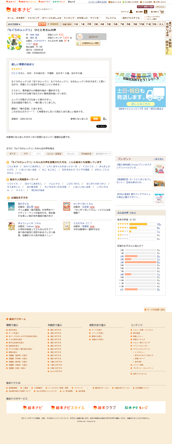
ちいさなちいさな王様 (55, 187)
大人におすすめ (56, 371)
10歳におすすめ (56, 362)
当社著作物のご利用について (20, 391)
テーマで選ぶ (97, 330)
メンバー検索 (138, 365)
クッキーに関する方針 (97, 2)
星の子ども (23, 204)
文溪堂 (85, 207)
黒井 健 (33, 38)
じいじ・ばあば (54, 154)
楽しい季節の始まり (22, 64)
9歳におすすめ (55, 358)
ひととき (15, 73)
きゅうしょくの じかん (29, 223)
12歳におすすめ (56, 368)
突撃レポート (140, 358)
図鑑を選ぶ (13, 352)
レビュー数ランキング (141, 342)
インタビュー (140, 352)
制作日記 (138, 362)
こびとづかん (73, 184)
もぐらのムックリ (19, 30)
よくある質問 (67, 391)
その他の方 (86, 154)
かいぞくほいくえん (83, 204)
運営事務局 (13, 388)
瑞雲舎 (85, 226)
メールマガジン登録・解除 (58, 388)
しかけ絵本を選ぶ (15, 339)
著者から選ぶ (97, 336)
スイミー (20, 190)
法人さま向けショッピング (46, 391)
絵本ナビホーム (17, 319)
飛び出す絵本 (38, 190)
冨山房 (30, 207)
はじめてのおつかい (96, 184)
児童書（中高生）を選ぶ (18, 365)
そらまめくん (13, 187)
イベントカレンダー (140, 346)
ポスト (102, 126)
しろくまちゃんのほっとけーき (62, 166)
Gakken (30, 226)
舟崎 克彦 (34, 35)
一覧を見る (158, 159)
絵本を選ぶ (13, 330)
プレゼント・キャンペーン (143, 368)
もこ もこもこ (49, 170)
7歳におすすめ (55, 352)
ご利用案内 (38, 388)
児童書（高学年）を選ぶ (18, 362)
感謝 (95, 118)
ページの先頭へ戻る (156, 310)
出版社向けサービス (122, 388)
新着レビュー (138, 336)
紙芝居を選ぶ (14, 346)
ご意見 (25, 388)
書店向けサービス (102, 388)
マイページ (78, 388)
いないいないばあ (28, 170)
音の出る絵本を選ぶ (16, 342)
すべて (13, 154)
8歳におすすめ (55, 355)
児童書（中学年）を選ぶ (18, 358)
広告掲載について (142, 388)
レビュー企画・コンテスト (143, 330)
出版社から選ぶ (97, 339)
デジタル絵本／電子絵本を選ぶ (20, 349)
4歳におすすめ (55, 342)
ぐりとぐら (88, 166)
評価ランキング (139, 339)
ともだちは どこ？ (82, 223)
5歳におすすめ (55, 346)
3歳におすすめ (55, 339)
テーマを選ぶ (14, 333)
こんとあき (12, 166)
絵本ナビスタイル (140, 374)
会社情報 (81, 391)
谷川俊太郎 (32, 187)
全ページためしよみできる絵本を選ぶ (23, 336)
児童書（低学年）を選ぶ (18, 355)
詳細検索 (54, 24)
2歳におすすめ (55, 336)
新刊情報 (136, 333)
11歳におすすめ (56, 365)
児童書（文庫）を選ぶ (17, 368)
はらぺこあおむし (32, 166)
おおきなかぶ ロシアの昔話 (75, 170)
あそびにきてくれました (144, 355)
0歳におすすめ (55, 330)
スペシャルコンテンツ (141, 349)
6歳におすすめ (55, 349)
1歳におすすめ (55, 333)
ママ (26, 154)
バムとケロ (54, 184)
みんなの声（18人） (127, 213)
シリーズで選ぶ (97, 333)
